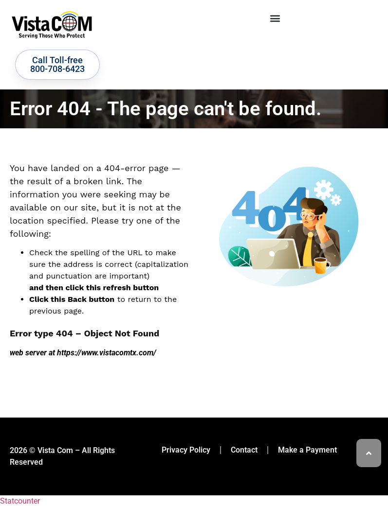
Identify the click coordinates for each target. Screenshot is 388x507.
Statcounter (20, 501)
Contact (244, 450)
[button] (275, 18)
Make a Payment (307, 450)
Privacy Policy (186, 450)
